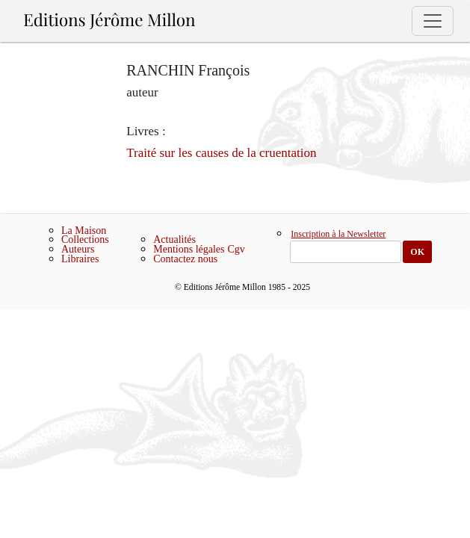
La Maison (83, 230)
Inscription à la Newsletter (338, 234)
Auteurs (77, 249)
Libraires (80, 259)
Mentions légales (188, 249)
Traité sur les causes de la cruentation (221, 153)
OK (417, 252)
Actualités (174, 239)
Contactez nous (185, 259)
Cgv (236, 249)
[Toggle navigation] (433, 21)
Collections (85, 239)
